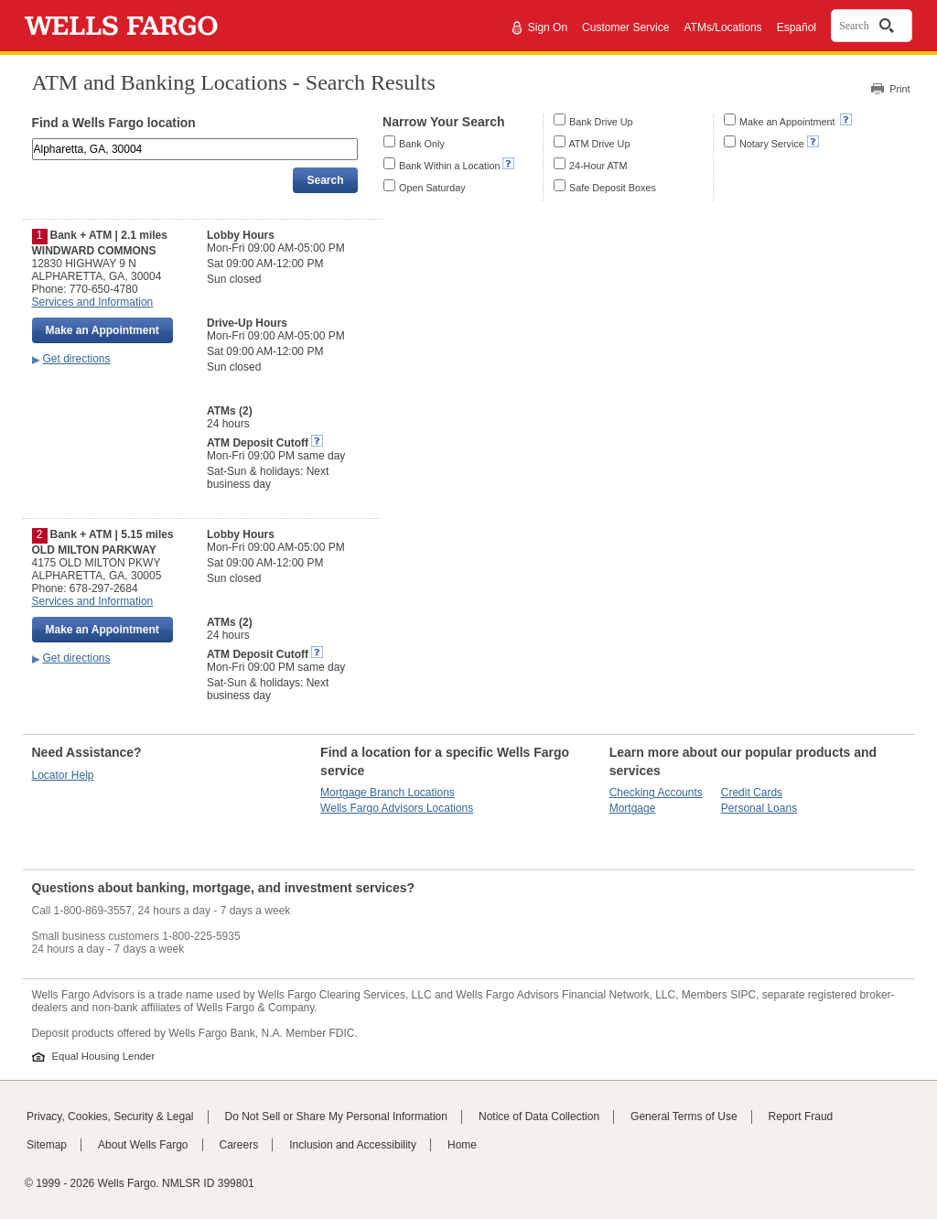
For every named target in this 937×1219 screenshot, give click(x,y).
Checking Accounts (656, 792)
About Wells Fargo (143, 1144)
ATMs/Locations (722, 27)
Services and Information (93, 302)
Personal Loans (759, 808)
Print (899, 88)
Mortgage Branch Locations (387, 792)
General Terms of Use (684, 1116)
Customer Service (625, 27)
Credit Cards (751, 792)
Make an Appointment (788, 121)
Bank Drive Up (601, 121)
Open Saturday (432, 187)
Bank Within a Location (449, 165)
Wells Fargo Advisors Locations (396, 808)
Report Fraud (801, 1116)
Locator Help (63, 775)
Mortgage (632, 808)
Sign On (547, 27)
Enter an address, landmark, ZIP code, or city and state (34, 141)
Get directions (77, 358)
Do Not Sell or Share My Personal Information (336, 1116)
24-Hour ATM (598, 165)
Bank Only (422, 143)
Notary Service (771, 143)
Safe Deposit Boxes (612, 187)
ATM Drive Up (599, 143)
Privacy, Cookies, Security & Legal (110, 1116)
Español (796, 27)
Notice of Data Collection (539, 1116)
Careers (239, 1144)
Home (462, 1144)
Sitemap (47, 1144)
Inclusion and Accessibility (352, 1144)
